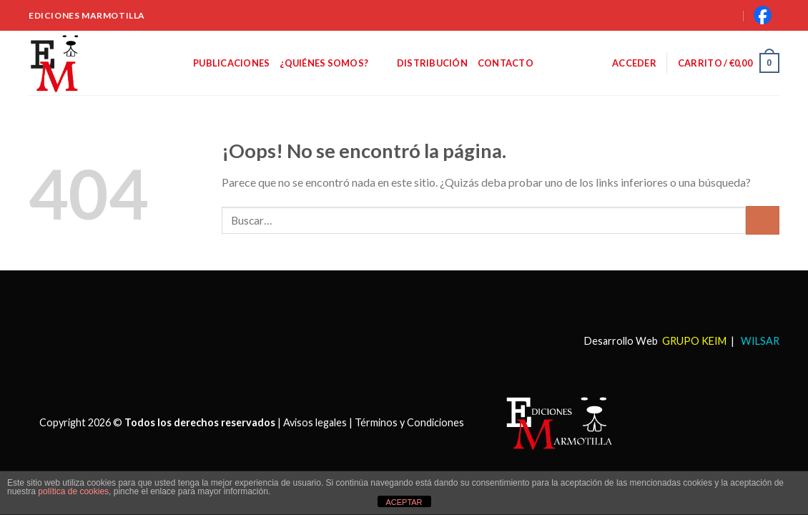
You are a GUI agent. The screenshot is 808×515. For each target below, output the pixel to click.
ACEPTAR (403, 502)
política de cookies (73, 491)
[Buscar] (711, 15)
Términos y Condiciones (409, 422)
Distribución (432, 63)
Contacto (505, 63)
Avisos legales (315, 422)
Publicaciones (231, 63)
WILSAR (759, 341)
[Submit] (762, 220)
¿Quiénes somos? (333, 62)
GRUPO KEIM (694, 341)
